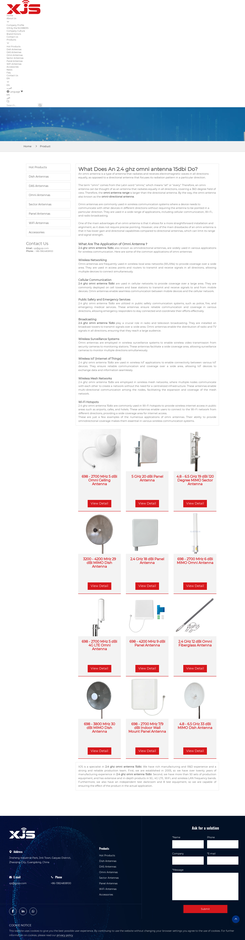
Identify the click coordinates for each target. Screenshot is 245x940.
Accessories (13, 67)
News (9, 69)
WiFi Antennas (14, 64)
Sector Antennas (15, 58)
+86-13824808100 (44, 251)
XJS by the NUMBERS (17, 28)
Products (11, 39)
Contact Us (12, 37)
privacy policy (65, 935)
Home (10, 15)
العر (8, 98)
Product (45, 146)
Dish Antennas (14, 49)
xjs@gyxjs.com (41, 248)
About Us (11, 18)
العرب (9, 88)
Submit (205, 909)
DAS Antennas (14, 52)
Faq (8, 72)
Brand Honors (14, 34)
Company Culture (16, 31)
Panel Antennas (15, 61)
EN (8, 78)
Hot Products (13, 46)
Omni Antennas (15, 55)
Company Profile (15, 25)
